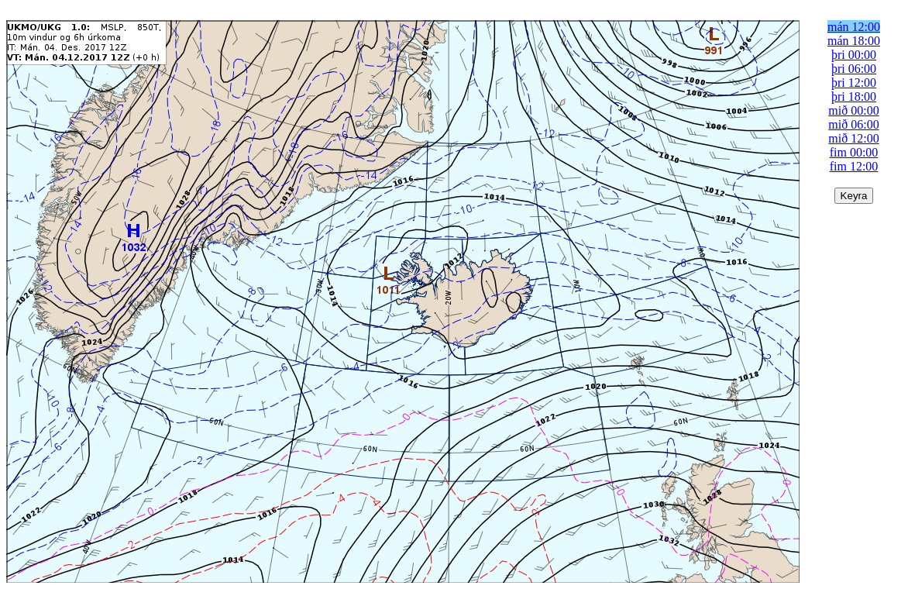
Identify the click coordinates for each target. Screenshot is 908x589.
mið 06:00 (853, 124)
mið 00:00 (853, 110)
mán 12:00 (853, 26)
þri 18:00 (853, 96)
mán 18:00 (853, 40)
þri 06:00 (853, 68)
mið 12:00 (853, 138)
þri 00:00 (853, 54)
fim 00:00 (854, 152)
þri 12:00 (853, 82)
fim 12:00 (854, 166)
